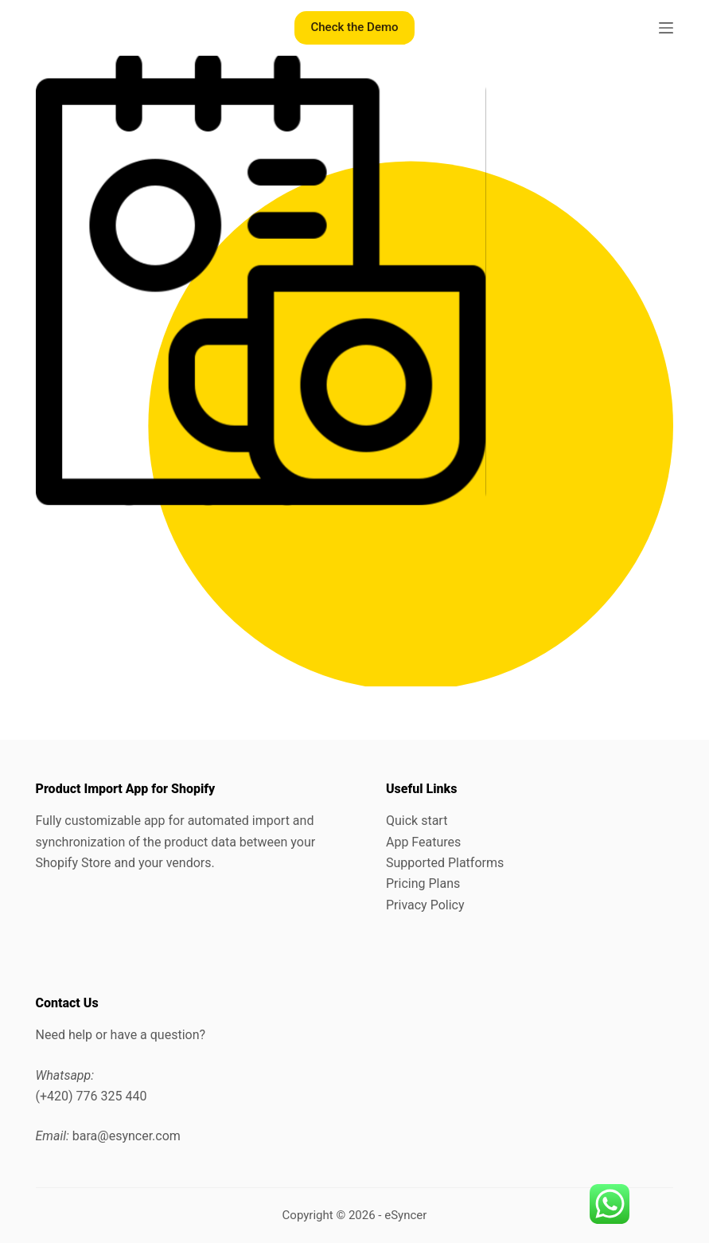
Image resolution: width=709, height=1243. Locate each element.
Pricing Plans (423, 883)
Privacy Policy (425, 905)
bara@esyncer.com (126, 1135)
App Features (423, 842)
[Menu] (666, 28)
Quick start (416, 820)
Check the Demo (354, 27)
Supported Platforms (445, 862)
